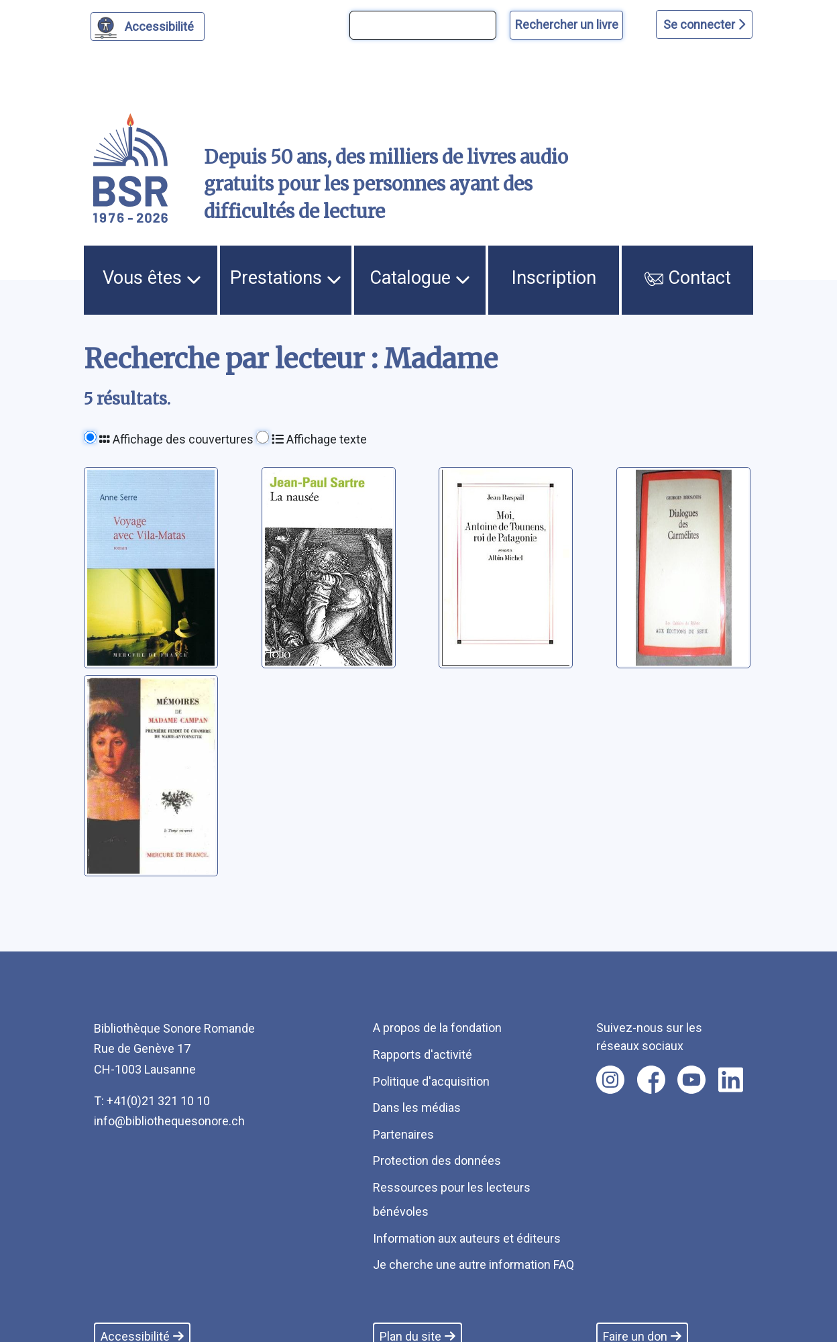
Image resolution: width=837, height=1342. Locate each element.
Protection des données (437, 1160)
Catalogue (420, 278)
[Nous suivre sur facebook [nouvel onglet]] (651, 1080)
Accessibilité (161, 25)
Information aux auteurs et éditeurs (467, 1238)
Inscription (554, 278)
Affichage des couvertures (176, 439)
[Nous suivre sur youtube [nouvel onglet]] (691, 1080)
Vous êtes (152, 278)
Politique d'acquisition (431, 1081)
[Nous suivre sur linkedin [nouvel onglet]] (730, 1080)
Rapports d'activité (422, 1054)
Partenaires (403, 1134)
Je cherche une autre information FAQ (473, 1264)
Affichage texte (319, 439)
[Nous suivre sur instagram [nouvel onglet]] (610, 1080)
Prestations (285, 278)
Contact (688, 278)
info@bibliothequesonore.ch (169, 1121)
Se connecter (704, 24)
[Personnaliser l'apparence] (148, 26)
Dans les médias (417, 1107)
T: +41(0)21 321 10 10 (152, 1101)
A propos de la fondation (437, 1028)
